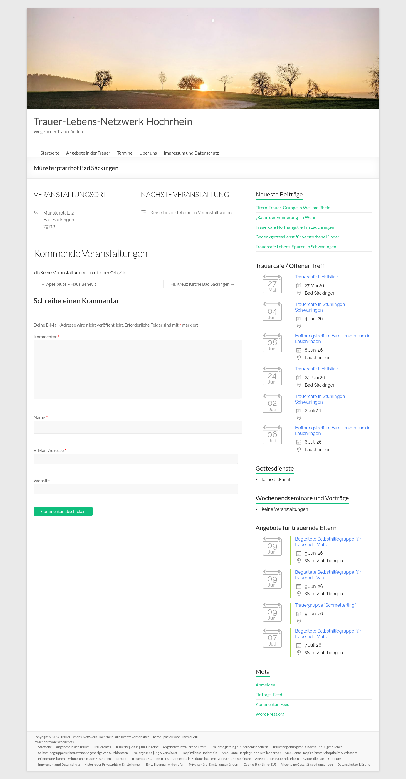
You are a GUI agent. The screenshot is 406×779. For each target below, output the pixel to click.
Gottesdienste (314, 758)
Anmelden (265, 684)
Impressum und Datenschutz (191, 152)
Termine (124, 152)
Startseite (50, 152)
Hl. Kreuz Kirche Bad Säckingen (202, 284)
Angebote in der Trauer (88, 152)
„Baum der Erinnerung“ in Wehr (286, 217)
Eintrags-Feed (269, 694)
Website (42, 480)
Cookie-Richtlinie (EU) (260, 764)
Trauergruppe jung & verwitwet (154, 753)
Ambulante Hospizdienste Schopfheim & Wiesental (322, 753)
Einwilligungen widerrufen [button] (165, 764)
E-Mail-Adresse (50, 450)
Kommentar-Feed (272, 704)
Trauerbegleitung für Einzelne (137, 747)
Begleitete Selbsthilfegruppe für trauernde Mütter (328, 541)
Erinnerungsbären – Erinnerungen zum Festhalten (74, 758)
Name (41, 417)
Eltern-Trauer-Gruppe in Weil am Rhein (293, 207)
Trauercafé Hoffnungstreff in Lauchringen (295, 227)
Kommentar (46, 336)
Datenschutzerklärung (354, 764)
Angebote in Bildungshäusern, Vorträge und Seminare (212, 758)
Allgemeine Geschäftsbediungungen (307, 764)
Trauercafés (102, 747)
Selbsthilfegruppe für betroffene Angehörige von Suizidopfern (83, 753)
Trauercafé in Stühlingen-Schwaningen (321, 307)
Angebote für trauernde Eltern (185, 747)
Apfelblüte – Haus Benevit (68, 284)
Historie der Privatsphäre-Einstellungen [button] (113, 764)
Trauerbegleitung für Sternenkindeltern (240, 747)
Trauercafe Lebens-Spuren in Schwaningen (296, 246)
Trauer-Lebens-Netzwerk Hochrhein (113, 121)
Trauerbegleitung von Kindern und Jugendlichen (308, 747)
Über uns (148, 152)
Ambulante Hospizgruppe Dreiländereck (251, 753)
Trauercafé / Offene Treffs (150, 758)
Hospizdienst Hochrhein (199, 753)
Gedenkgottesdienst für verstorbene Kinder (297, 236)
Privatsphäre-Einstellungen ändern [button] (214, 764)
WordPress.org (270, 713)
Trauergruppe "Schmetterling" (325, 605)
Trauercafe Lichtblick (316, 277)
